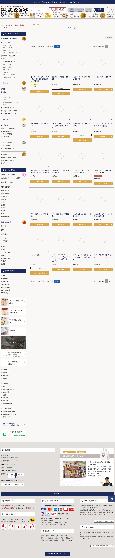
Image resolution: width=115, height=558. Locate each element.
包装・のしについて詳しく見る (104, 521)
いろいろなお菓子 (13, 143)
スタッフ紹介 (6, 375)
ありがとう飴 (6, 50)
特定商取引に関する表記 (9, 411)
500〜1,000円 (5, 284)
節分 (2, 230)
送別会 (3, 210)
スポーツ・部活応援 (6, 134)
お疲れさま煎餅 (7, 67)
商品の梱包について (8, 403)
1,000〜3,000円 (5, 287)
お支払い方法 (6, 392)
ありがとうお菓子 (6, 42)
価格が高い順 (49, 46)
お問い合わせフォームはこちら (12, 484)
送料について (6, 386)
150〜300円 (4, 278)
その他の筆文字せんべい (9, 77)
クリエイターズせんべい (8, 148)
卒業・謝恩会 (5, 193)
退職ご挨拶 (5, 187)
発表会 (3, 208)
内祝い (3, 202)
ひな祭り (4, 234)
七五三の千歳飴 (5, 252)
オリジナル (13, 83)
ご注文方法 (5, 383)
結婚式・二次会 (7, 182)
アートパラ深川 (5, 145)
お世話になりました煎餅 (8, 56)
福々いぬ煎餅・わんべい (8, 108)
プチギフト (13, 119)
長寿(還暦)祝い (5, 216)
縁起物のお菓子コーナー (8, 131)
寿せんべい (6, 72)
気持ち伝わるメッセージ (13, 39)
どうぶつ (13, 89)
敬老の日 (3, 261)
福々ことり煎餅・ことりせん (9, 113)
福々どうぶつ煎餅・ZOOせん (9, 111)
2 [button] (109, 46)
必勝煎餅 (3, 58)
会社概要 (5, 370)
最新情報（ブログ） (8, 417)
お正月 (3, 226)
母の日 (3, 246)
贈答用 (20, 474)
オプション (5, 400)
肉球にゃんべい (7, 100)
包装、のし (5, 397)
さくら (3, 244)
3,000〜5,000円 (5, 290)
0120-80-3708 (11, 464)
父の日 (3, 249)
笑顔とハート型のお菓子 (8, 128)
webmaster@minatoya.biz (12, 480)
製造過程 (5, 378)
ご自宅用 (11, 475)
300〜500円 (4, 281)
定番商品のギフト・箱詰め (8, 157)
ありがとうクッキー (8, 47)
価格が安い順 (40, 46)
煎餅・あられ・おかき (7, 160)
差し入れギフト (13, 125)
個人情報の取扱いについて (9, 414)
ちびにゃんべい (7, 105)
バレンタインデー (6, 238)
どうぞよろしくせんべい (9, 74)
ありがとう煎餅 (7, 45)
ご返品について (7, 395)
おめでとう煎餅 (7, 64)
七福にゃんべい (7, 97)
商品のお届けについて (8, 389)
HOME (31, 24)
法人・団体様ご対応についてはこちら (102, 545)
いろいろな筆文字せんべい (8, 61)
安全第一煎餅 (5, 137)
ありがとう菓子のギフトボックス (11, 53)
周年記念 (3, 199)
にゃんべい (6, 94)
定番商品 (13, 154)
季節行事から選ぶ (13, 222)
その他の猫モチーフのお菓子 (10, 102)
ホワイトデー (5, 241)
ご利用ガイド (98, 10)
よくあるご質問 (7, 408)
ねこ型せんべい (5, 92)
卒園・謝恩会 (5, 190)
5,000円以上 (4, 293)
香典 (2, 213)
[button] (112, 46)
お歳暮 (3, 264)
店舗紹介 (5, 373)
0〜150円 (3, 276)
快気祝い (3, 205)
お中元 (3, 255)
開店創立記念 (5, 196)
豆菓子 (3, 163)
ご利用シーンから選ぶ (13, 175)
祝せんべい (6, 69)
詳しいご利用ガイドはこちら (57, 553)
